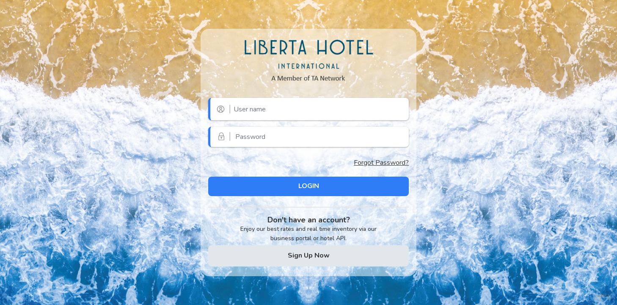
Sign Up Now (309, 255)
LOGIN (308, 186)
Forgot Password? (381, 162)
